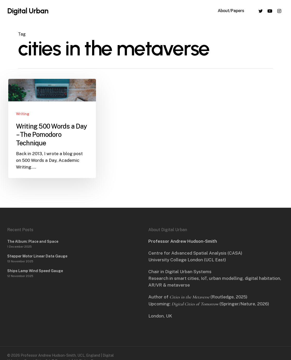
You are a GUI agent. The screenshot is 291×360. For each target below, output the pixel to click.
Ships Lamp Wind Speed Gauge (35, 271)
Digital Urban (27, 10)
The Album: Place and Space (32, 241)
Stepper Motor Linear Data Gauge (37, 256)
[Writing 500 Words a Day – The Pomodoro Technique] (52, 128)
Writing (22, 114)
